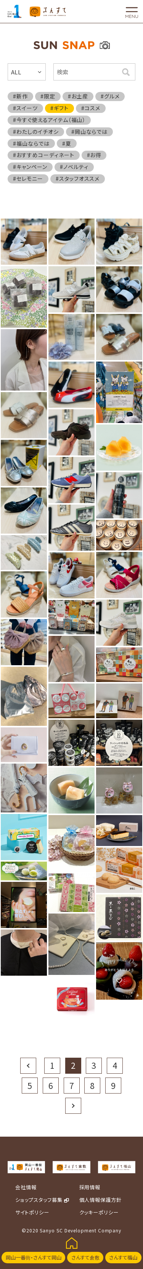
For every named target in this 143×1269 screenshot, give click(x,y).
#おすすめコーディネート (43, 155)
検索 (126, 72)
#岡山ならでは (89, 131)
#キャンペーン (30, 166)
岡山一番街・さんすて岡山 (33, 1257)
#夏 (66, 143)
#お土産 (78, 96)
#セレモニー (28, 178)
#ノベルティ (74, 166)
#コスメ (90, 108)
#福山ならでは (31, 143)
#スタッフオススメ (78, 178)
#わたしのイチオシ (36, 131)
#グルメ (110, 96)
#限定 (47, 96)
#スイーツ (25, 108)
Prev (28, 1065)
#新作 (20, 96)
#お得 (94, 155)
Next (73, 1105)
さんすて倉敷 (85, 1257)
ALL (16, 72)
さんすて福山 (123, 1257)
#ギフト (59, 108)
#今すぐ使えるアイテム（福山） (49, 119)
